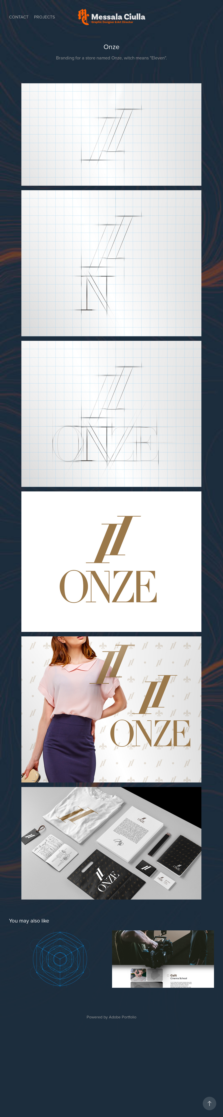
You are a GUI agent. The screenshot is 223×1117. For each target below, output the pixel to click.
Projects (44, 17)
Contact (19, 17)
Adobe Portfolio (122, 1017)
